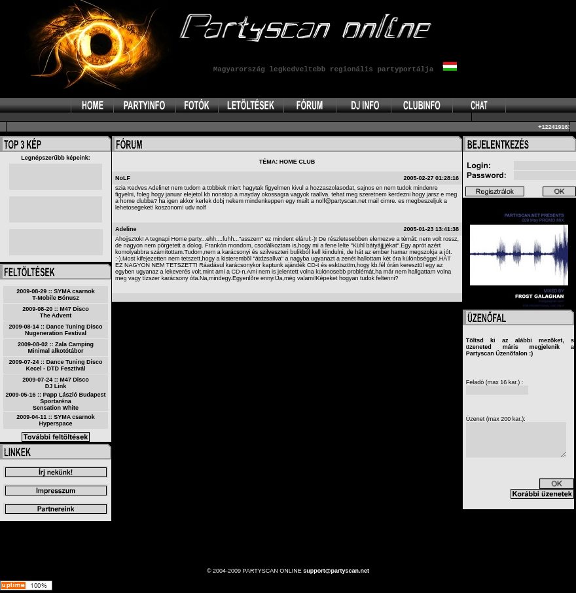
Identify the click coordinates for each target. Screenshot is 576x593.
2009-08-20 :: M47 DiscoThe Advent (55, 312)
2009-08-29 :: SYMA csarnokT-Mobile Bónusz (55, 294)
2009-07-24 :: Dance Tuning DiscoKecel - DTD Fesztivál (56, 365)
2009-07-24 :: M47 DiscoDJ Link (55, 382)
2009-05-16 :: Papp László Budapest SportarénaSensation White (55, 401)
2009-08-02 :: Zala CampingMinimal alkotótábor (56, 347)
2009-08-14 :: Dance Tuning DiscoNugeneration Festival (56, 329)
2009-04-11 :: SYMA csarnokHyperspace (55, 420)
